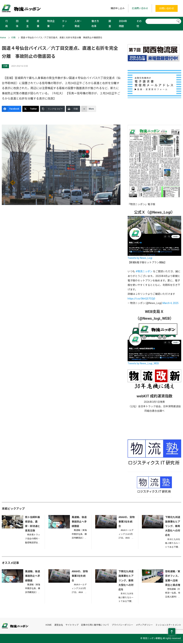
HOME (49, 625)
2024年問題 (123, 24)
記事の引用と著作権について (95, 625)
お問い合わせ (166, 8)
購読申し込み (118, 8)
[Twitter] (30, 109)
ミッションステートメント (168, 625)
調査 (109, 24)
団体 (17, 24)
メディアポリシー (144, 625)
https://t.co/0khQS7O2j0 (141, 298)
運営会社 (58, 625)
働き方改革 (95, 24)
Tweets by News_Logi (140, 258)
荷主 (27, 24)
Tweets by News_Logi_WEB (143, 363)
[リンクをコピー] (52, 109)
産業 (38, 24)
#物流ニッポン (144, 271)
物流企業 (51, 24)
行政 (6, 24)
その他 (139, 24)
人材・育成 (78, 24)
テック (64, 24)
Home (3, 37)
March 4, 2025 (171, 303)
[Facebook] (11, 109)
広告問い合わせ (140, 8)
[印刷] (73, 109)
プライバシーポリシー (122, 625)
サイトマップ (72, 625)
